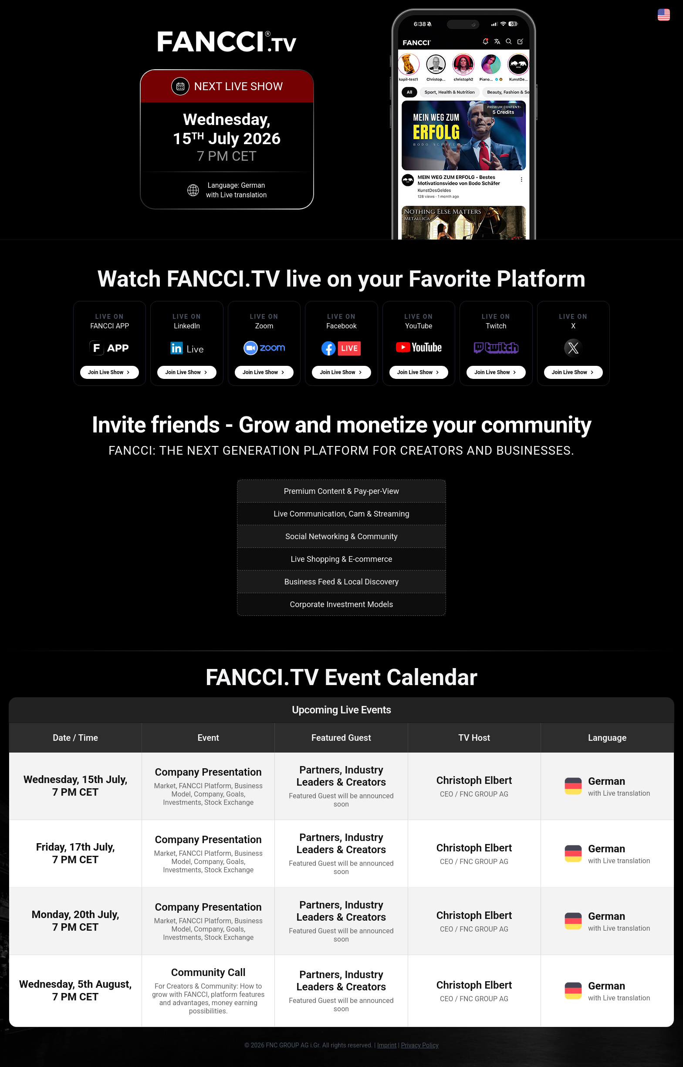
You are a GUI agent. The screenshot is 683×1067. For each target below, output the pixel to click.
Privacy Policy (420, 1045)
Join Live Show (109, 372)
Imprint (386, 1045)
